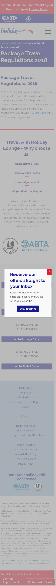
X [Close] (49, 272)
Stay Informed (28, 308)
